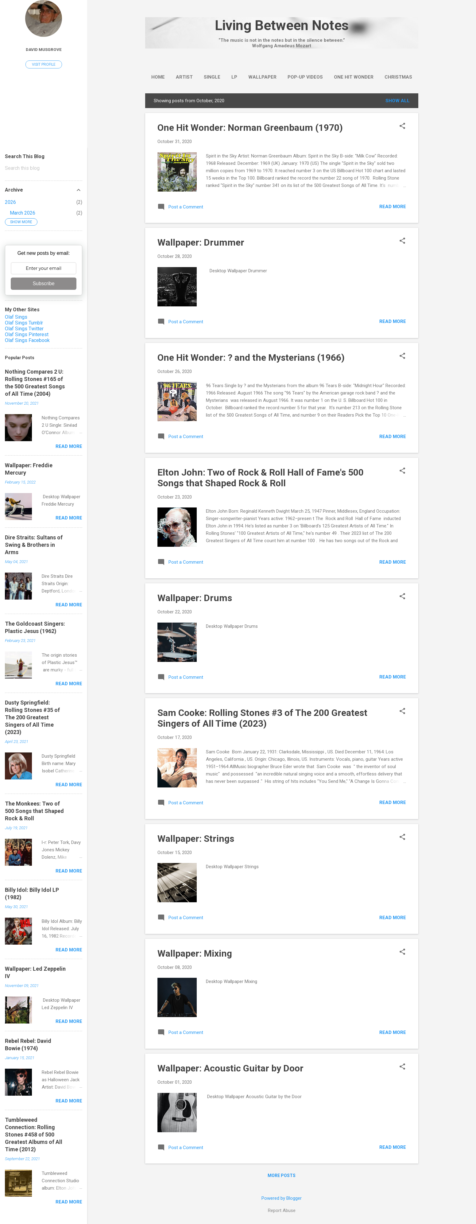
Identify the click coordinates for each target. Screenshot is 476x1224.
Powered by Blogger (281, 1198)
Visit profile (44, 64)
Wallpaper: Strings (195, 838)
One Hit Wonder (353, 77)
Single (212, 77)
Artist (184, 77)
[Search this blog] (43, 168)
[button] (402, 126)
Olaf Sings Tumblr (24, 323)
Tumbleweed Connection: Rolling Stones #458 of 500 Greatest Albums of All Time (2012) (33, 1134)
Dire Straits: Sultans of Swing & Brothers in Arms (34, 544)
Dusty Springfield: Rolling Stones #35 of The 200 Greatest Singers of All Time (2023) (32, 717)
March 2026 (22, 213)
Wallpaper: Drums (194, 598)
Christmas (398, 77)
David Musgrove (44, 49)
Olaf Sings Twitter (24, 329)
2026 (10, 202)
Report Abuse (282, 1210)
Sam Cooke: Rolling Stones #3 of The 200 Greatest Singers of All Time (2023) (262, 718)
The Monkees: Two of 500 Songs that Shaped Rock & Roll (34, 811)
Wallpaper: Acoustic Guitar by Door (230, 1068)
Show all (397, 100)
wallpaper (262, 77)
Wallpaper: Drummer (200, 242)
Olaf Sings (16, 317)
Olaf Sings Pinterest (26, 334)
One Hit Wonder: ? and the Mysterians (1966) (251, 357)
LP (234, 77)
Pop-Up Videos (305, 77)
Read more (392, 206)
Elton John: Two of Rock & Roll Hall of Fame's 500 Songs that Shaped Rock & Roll (260, 477)
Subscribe (43, 283)
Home (158, 77)
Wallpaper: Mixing (194, 953)
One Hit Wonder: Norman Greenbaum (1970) (250, 127)
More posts (282, 1175)
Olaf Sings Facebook (27, 340)
